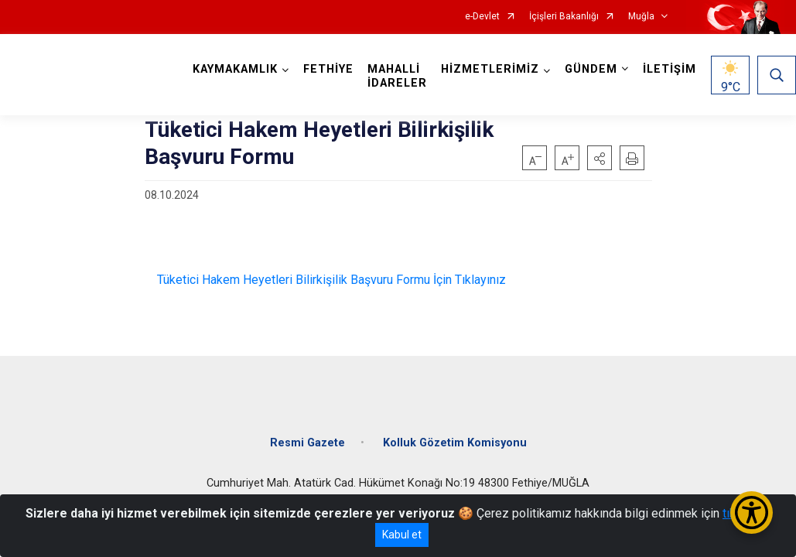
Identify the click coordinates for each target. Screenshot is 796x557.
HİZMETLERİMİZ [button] (490, 69)
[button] (599, 157)
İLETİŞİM (669, 69)
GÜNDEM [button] (591, 69)
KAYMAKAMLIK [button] (235, 69)
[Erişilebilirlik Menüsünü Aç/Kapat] (751, 512)
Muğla (641, 17)
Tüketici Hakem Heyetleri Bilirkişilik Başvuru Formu (287, 279)
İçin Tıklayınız (468, 279)
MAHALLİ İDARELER (397, 76)
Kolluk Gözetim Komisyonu (455, 442)
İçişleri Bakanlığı (564, 17)
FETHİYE (328, 69)
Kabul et (402, 534)
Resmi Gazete (307, 442)
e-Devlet (482, 17)
